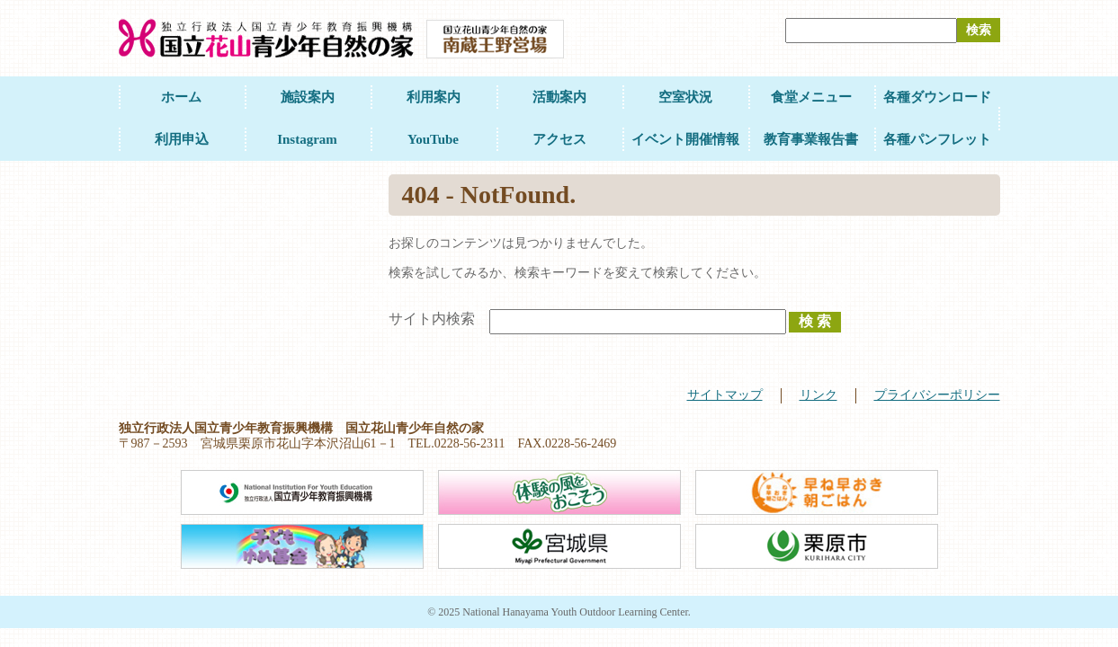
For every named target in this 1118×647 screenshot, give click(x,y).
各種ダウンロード (937, 97)
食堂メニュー (811, 97)
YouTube (433, 139)
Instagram (307, 139)
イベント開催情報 (685, 139)
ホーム (181, 97)
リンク (818, 395)
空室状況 (685, 97)
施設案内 (308, 97)
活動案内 (559, 97)
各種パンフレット (937, 139)
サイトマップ (725, 395)
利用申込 (182, 139)
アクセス (559, 139)
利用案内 (434, 97)
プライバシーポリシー (937, 395)
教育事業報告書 (811, 139)
